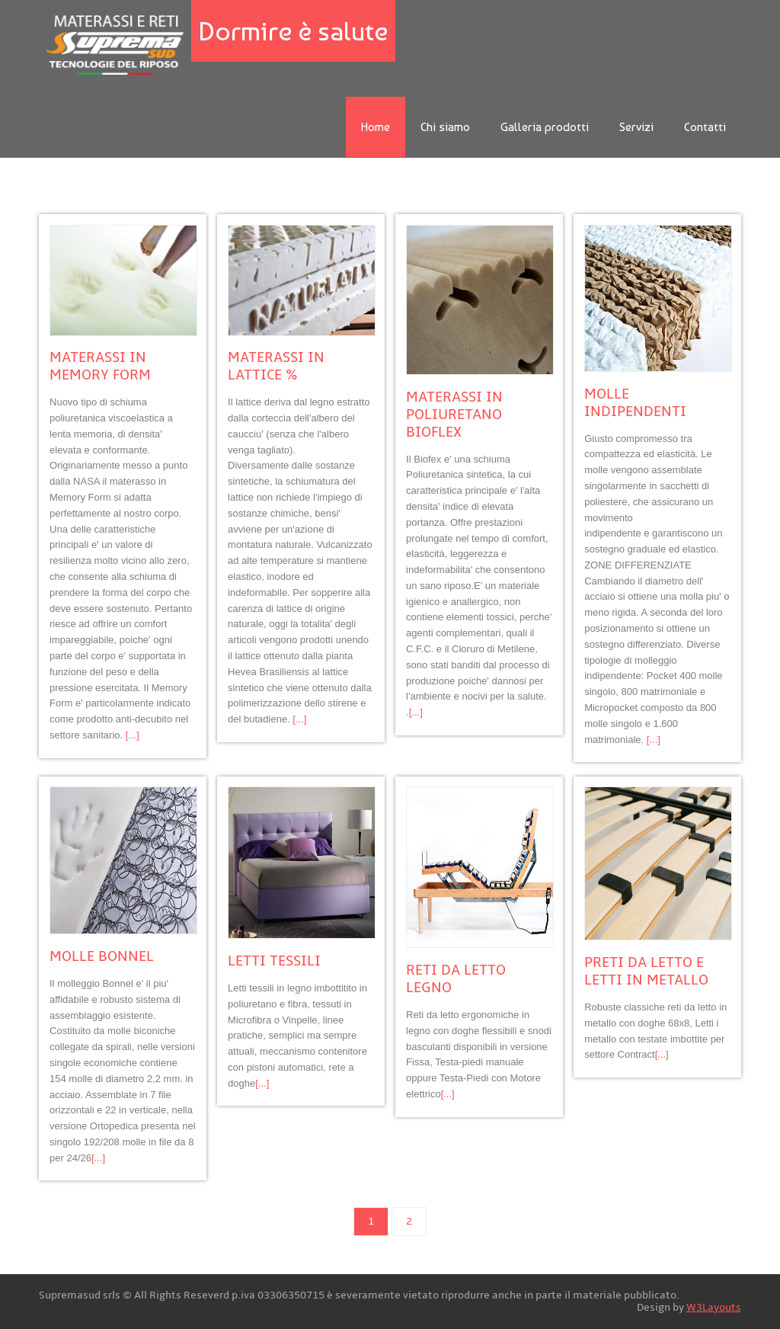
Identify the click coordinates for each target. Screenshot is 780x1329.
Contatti (705, 127)
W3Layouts (713, 1308)
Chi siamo (445, 127)
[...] (132, 735)
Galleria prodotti (544, 127)
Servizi (636, 127)
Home (375, 127)
